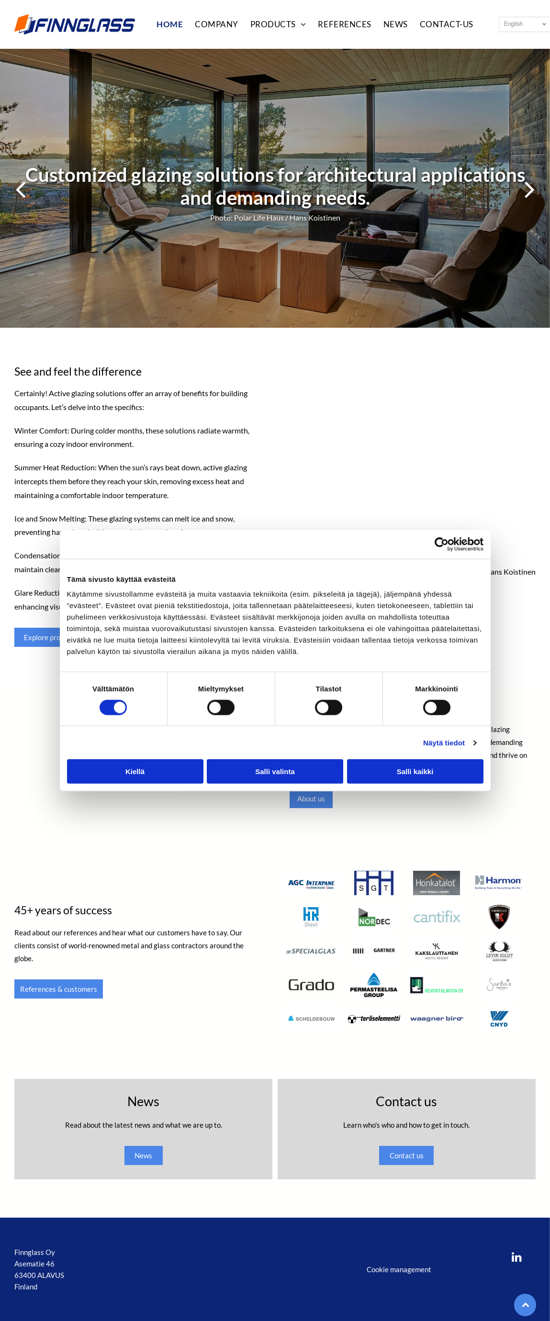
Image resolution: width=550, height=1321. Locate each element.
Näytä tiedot (444, 743)
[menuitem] (164, 24)
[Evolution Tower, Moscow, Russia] (405, 465)
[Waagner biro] (436, 1019)
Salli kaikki (415, 771)
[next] (529, 188)
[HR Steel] (311, 917)
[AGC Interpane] (311, 883)
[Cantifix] (436, 917)
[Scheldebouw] (311, 1019)
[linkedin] (517, 1258)
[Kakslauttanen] (436, 951)
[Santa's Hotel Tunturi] (499, 985)
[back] (20, 188)
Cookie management (399, 1269)
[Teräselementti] (374, 1019)
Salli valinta (275, 771)
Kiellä (135, 771)
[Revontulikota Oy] (436, 985)
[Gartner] (374, 951)
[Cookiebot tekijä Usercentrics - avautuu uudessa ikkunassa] (441, 544)
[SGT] (374, 883)
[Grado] (311, 985)
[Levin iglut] (499, 951)
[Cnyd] (499, 1019)
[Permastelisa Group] (374, 985)
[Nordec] (374, 917)
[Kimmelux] (499, 917)
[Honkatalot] (436, 883)
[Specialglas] (311, 951)
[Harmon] (499, 883)
